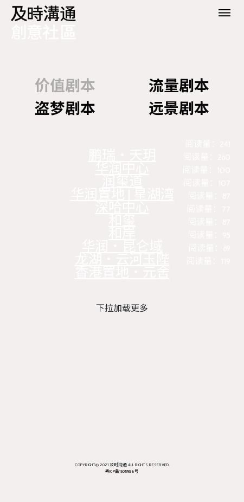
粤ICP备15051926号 (122, 471)
